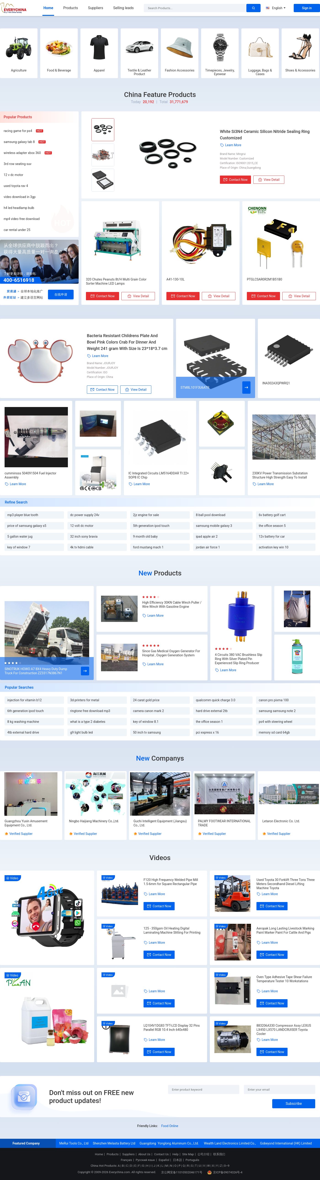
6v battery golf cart (272, 515)
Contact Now (235, 180)
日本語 (177, 1160)
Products (70, 8)
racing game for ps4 (18, 131)
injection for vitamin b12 (24, 700)
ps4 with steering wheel (275, 721)
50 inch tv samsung (147, 732)
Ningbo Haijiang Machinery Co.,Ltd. (94, 821)
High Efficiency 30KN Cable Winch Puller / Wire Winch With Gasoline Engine (171, 604)
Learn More (230, 145)
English (275, 8)
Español (164, 1160)
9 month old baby (145, 536)
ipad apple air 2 (207, 536)
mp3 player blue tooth (22, 515)
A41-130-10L (175, 279)
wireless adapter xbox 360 (22, 153)
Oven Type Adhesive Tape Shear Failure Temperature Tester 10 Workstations (284, 979)
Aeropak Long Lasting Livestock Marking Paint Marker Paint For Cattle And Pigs (285, 930)
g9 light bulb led (81, 732)
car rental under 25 (17, 230)
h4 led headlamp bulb (19, 208)
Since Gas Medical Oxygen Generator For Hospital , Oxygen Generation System (171, 653)
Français (126, 1160)
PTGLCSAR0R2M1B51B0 (264, 279)
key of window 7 (18, 547)
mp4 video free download (22, 219)
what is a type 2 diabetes (87, 721)
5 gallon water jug (19, 536)
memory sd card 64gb (274, 732)
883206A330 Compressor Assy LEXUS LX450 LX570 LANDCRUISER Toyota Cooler (283, 1030)
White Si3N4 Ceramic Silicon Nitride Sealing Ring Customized (265, 134)
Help (175, 1154)
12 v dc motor (13, 175)
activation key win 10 (273, 547)
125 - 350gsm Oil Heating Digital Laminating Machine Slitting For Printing (172, 930)
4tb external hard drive (23, 732)
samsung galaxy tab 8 (19, 142)
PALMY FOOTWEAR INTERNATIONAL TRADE (224, 823)
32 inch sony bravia (84, 536)
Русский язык (145, 1160)
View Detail (269, 180)
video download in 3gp (20, 197)
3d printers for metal (84, 700)
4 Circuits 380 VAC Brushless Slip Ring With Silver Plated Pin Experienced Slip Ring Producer (238, 659)
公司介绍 (203, 1154)
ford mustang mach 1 (148, 547)
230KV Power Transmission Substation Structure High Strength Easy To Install (280, 475)
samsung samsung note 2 (277, 711)
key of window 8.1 (146, 721)
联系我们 (219, 1154)
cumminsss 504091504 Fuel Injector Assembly (30, 475)
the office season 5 (272, 526)
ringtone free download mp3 (90, 711)
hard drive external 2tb (212, 711)
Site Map (188, 1154)
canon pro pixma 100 (274, 700)
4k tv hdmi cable (81, 547)
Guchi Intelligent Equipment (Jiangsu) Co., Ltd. (160, 823)
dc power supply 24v (84, 515)
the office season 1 (209, 721)
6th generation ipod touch (25, 711)
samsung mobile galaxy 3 (214, 526)
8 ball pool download (210, 515)
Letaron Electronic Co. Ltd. (281, 821)
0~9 (226, 1165)
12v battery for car (272, 536)
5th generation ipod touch (151, 526)
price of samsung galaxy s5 (26, 526)
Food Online (169, 1126)
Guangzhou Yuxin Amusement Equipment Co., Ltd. (26, 823)
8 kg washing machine (23, 721)
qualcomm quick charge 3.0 (215, 700)
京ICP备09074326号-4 (225, 1172)
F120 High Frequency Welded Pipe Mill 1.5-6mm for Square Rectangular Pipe (171, 882)
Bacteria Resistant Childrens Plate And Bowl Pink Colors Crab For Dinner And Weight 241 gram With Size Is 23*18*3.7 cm (127, 342)
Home (48, 8)
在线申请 (60, 294)
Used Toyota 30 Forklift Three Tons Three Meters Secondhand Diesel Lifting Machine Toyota (285, 884)
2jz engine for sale (146, 515)
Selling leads (123, 8)
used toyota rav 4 (16, 186)
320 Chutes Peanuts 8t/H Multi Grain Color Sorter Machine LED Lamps (116, 281)
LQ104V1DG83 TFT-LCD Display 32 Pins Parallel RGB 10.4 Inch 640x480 (172, 1027)
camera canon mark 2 (148, 711)
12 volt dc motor (81, 526)
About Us (144, 1154)
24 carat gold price (146, 700)
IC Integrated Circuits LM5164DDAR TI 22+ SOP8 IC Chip (158, 475)
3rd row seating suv (17, 164)
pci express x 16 (207, 732)
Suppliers (95, 8)
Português (192, 1160)
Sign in (307, 8)
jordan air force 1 (208, 547)
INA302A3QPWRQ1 (276, 383)
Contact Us (161, 1154)
